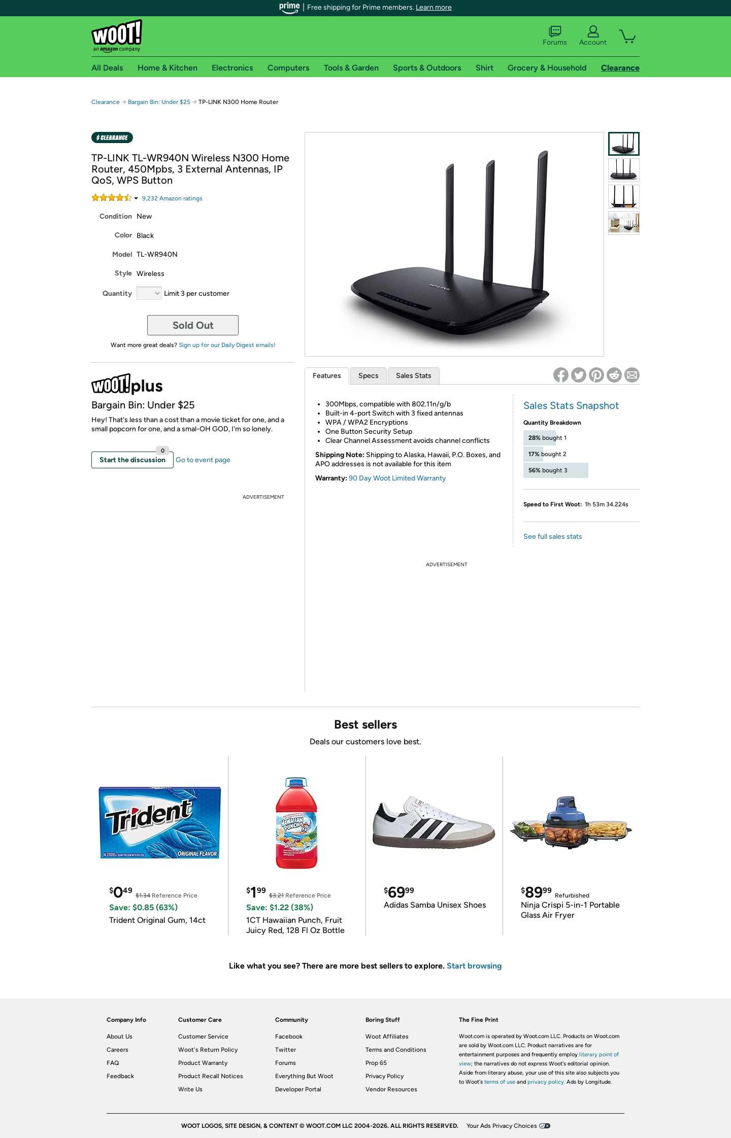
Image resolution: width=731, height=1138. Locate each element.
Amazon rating (172, 198)
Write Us (190, 1089)
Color (123, 235)
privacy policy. (546, 1082)
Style (123, 273)
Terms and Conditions (396, 1049)
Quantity (117, 293)
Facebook (289, 1036)
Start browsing (474, 966)
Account (593, 36)
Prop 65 (376, 1062)
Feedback (120, 1076)
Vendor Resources (391, 1089)
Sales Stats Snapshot (571, 405)
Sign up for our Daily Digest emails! (227, 345)
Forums (555, 36)
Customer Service (203, 1036)
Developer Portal (298, 1089)
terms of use (499, 1082)
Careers (117, 1049)
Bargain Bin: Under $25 (159, 102)
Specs (368, 375)
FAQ (113, 1062)
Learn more (434, 7)
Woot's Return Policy (208, 1049)
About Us (119, 1036)
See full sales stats (552, 536)
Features (327, 375)
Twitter (285, 1049)
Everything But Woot (304, 1076)
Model (122, 254)
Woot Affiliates (387, 1036)
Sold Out (193, 325)
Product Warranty (202, 1062)
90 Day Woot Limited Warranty (397, 478)
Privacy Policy (385, 1076)
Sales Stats (413, 375)
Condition (115, 216)
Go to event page (203, 460)
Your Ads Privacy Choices (502, 1125)
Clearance (105, 102)
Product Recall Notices (210, 1076)
